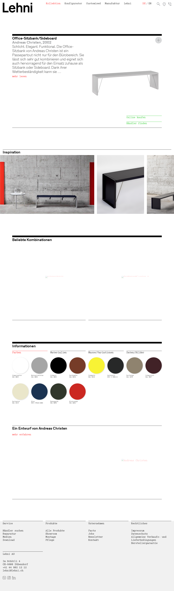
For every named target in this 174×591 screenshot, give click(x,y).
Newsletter (95, 536)
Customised (93, 3)
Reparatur (9, 533)
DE (144, 3)
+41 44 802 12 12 (15, 567)
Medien (7, 536)
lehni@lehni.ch (13, 570)
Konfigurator (73, 3)
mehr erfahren (21, 434)
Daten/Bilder (135, 352)
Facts (92, 530)
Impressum (137, 530)
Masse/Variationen (101, 352)
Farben (16, 352)
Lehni (127, 3)
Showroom (51, 533)
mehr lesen (19, 76)
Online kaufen (136, 117)
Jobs (91, 533)
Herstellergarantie (144, 543)
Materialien (58, 352)
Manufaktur (112, 3)
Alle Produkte (55, 530)
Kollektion (53, 3)
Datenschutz (139, 533)
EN (149, 3)
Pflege (50, 540)
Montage (51, 536)
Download (9, 540)
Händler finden (136, 123)
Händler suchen (13, 530)
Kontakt (93, 540)
